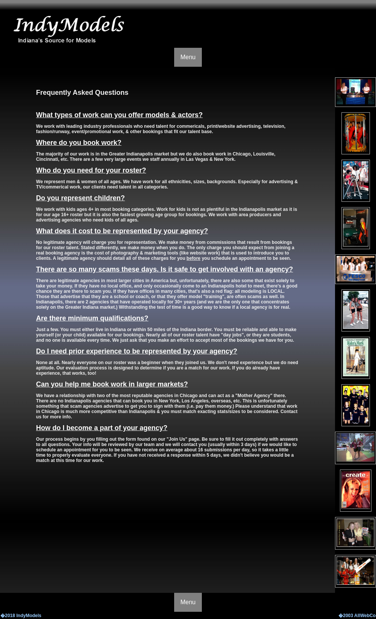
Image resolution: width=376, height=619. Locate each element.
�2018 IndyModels (20, 615)
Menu (187, 57)
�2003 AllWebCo (357, 615)
